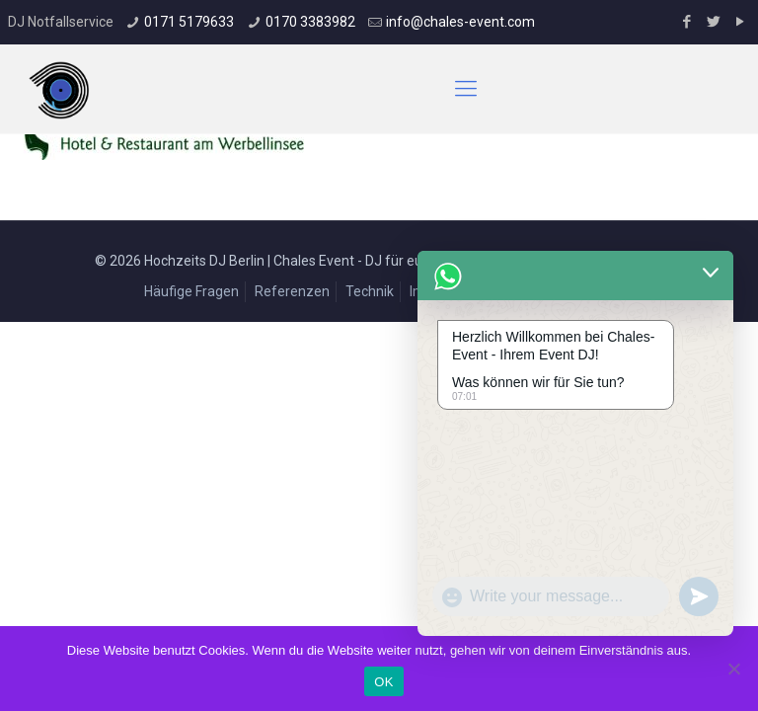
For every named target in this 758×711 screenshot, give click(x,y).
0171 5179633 (189, 22)
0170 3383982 (310, 22)
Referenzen (292, 291)
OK (383, 681)
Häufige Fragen (191, 291)
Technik (369, 291)
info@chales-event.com (460, 22)
